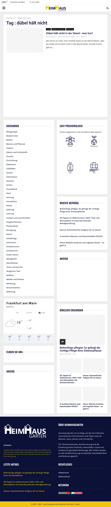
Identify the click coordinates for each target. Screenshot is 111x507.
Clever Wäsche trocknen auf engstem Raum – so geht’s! (93, 406)
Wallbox (10, 275)
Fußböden (11, 168)
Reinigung (11, 230)
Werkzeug (10, 283)
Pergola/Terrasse (14, 222)
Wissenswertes (13, 287)
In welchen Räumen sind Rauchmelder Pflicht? (81, 236)
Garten (9, 173)
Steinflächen (12, 263)
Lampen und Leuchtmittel (18, 218)
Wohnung (70, 29)
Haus (48, 29)
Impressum (63, 472)
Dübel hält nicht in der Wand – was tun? (69, 33)
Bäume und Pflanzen (15, 144)
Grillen (9, 185)
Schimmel (11, 242)
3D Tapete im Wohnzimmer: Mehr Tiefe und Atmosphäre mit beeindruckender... (71, 379)
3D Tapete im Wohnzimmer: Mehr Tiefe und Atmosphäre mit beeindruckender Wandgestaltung (80, 221)
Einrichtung (11, 160)
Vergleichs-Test (13, 271)
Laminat (10, 214)
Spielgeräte (11, 259)
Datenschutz (64, 476)
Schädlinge (11, 238)
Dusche (9, 156)
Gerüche (10, 181)
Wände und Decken (58, 29)
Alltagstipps (11, 132)
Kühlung (10, 209)
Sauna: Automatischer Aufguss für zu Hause (80, 230)
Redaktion (53, 37)
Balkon (9, 140)
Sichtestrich (12, 250)
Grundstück (11, 189)
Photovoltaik (12, 226)
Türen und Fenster (14, 267)
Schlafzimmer (12, 246)
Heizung (10, 197)
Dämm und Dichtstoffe (16, 152)
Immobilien (11, 201)
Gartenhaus (11, 177)
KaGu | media (75, 504)
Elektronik (11, 164)
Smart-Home (12, 255)
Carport (9, 148)
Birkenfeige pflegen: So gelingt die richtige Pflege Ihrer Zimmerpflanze (81, 349)
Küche (9, 205)
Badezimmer (12, 136)
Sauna (9, 234)
